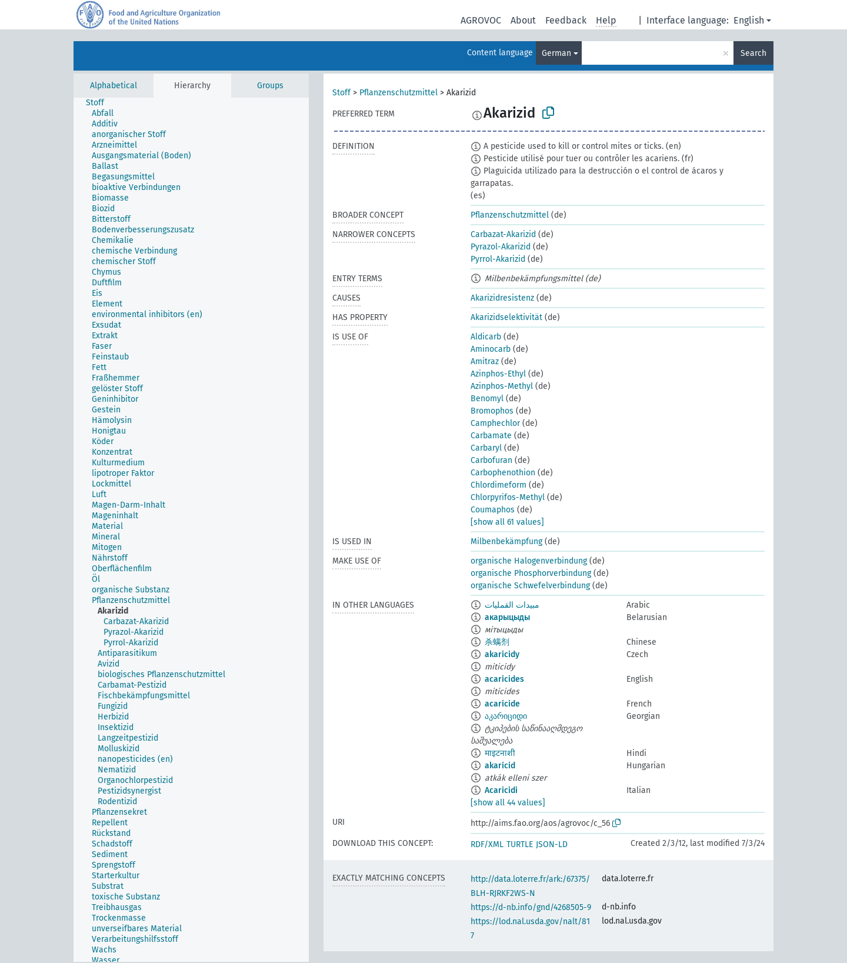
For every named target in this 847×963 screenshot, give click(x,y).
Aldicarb (486, 337)
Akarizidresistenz (502, 298)
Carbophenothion (503, 473)
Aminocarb (491, 349)
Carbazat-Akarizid (503, 234)
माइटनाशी (500, 753)
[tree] (191, 530)
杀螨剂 (497, 642)
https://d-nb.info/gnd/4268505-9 (531, 907)
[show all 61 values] (507, 522)
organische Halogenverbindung (529, 561)
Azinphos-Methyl (502, 386)
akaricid (500, 766)
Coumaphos (493, 510)
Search (753, 53)
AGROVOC (481, 20)
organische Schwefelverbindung (530, 586)
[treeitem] (100, 103)
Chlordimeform (498, 485)
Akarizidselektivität (506, 317)
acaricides (504, 679)
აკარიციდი (506, 716)
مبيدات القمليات (512, 605)
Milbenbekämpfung (506, 542)
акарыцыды (507, 617)
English (748, 20)
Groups (270, 86)
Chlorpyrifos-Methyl (508, 497)
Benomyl (487, 399)
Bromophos (492, 411)
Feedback (565, 20)
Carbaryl (486, 448)
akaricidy (502, 654)
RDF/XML (487, 844)
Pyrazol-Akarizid (501, 247)
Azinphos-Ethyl (498, 374)
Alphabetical (113, 86)
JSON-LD (552, 844)
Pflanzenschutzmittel (398, 93)
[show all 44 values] (508, 803)
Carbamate (491, 436)
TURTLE (519, 844)
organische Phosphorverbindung (531, 573)
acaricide (502, 704)
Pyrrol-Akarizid (498, 259)
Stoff (341, 93)
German (556, 53)
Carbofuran (491, 460)
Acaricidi (501, 790)
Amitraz (485, 361)
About (523, 20)
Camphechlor (495, 423)
